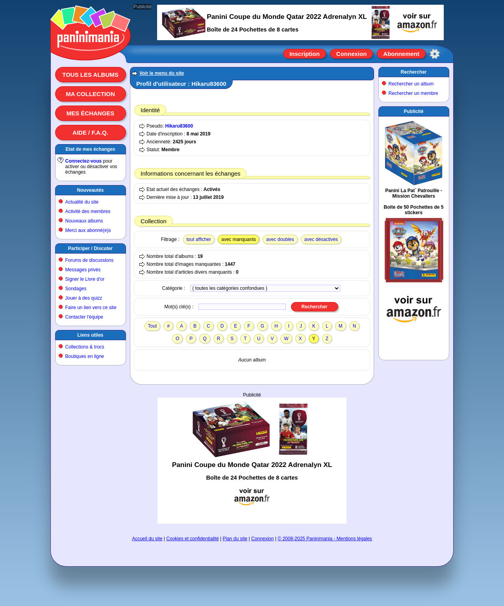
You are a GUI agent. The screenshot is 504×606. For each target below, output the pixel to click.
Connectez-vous (83, 161)
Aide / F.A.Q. (90, 132)
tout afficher (199, 239)
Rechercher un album (411, 84)
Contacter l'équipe (84, 317)
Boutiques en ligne (84, 356)
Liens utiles (90, 335)
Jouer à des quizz (83, 298)
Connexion (351, 53)
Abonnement (401, 53)
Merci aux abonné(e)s (88, 230)
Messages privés (83, 269)
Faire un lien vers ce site (91, 307)
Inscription (304, 53)
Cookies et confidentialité (192, 538)
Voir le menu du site (161, 73)
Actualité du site (82, 202)
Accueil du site (147, 538)
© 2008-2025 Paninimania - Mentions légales (325, 538)
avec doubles (280, 239)
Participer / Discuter (90, 248)
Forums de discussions (89, 260)
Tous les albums (90, 74)
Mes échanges (91, 113)
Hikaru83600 (179, 126)
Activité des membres (88, 211)
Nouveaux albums (84, 221)
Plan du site (235, 538)
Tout (152, 326)
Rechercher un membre (413, 93)
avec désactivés (321, 239)
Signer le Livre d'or (85, 279)
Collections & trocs (84, 347)
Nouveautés (90, 190)
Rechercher (413, 72)
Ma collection (90, 94)
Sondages (76, 288)
